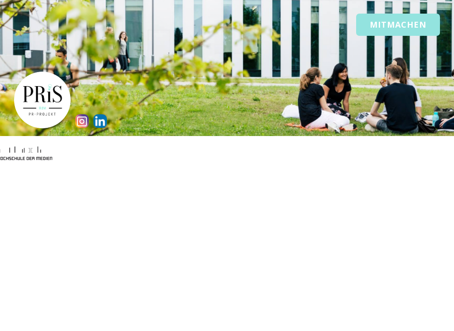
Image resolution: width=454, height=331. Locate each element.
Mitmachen (398, 24)
